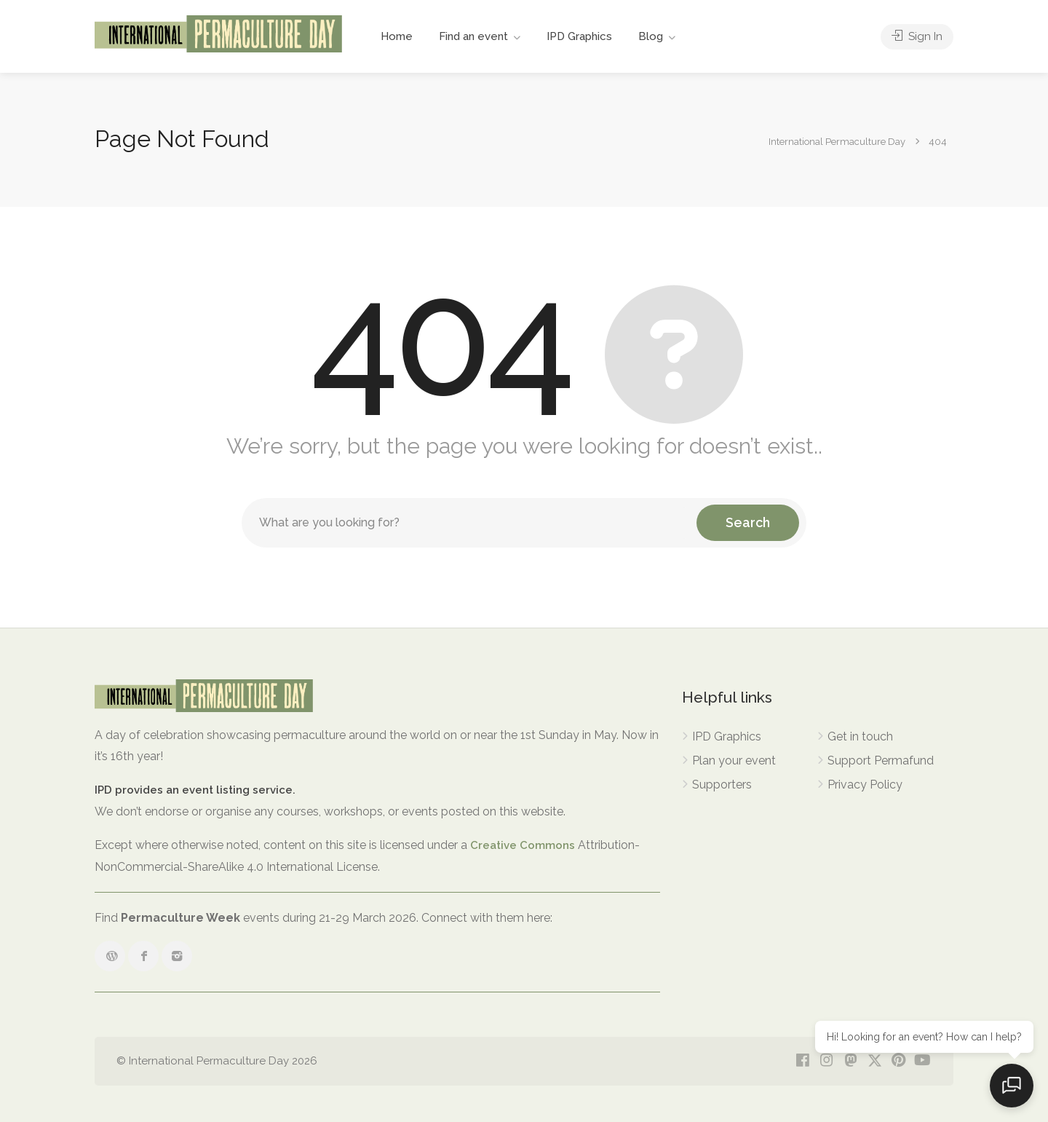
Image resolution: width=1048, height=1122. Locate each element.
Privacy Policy (864, 784)
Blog (650, 36)
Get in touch (860, 736)
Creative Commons (522, 845)
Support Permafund (880, 760)
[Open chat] (1011, 1085)
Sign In (917, 36)
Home (397, 36)
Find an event (473, 36)
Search (748, 522)
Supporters (722, 784)
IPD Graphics (579, 36)
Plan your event (734, 760)
